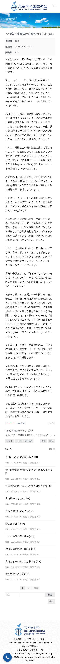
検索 (50, 594)
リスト (9, 441)
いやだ (21, 423)
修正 (43, 441)
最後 (36, 588)
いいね (10, 423)
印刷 (52, 423)
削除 (51, 441)
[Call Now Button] (7, 657)
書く (51, 601)
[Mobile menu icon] (55, 6)
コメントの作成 (24, 441)
